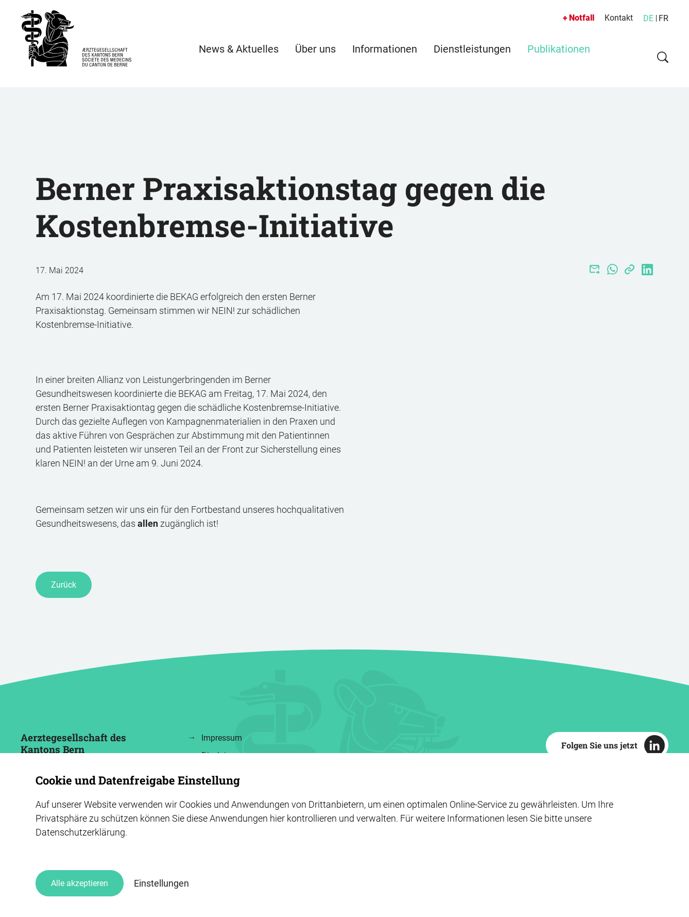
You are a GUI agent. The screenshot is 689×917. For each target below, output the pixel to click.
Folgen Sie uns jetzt (599, 745)
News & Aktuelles (239, 59)
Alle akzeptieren (79, 883)
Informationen (384, 59)
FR (663, 18)
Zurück (63, 585)
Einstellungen (161, 883)
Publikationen (558, 59)
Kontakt (619, 18)
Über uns (315, 59)
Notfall (581, 18)
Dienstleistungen (472, 59)
